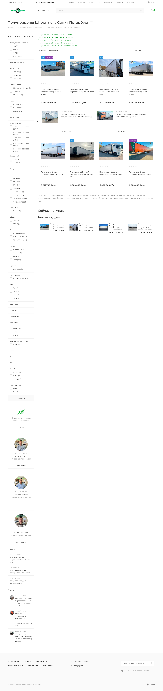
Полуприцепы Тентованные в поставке (55, 37)
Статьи (11, 590)
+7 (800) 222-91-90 (82, 661)
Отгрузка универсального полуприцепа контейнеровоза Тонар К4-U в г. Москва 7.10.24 (23, 620)
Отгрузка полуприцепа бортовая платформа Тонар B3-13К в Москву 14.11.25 (23, 601)
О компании (13, 661)
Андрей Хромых (21, 494)
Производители (15, 665)
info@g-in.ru (79, 666)
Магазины (33, 665)
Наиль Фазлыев (21, 533)
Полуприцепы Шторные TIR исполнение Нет (57, 43)
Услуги (27, 661)
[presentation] (37, 121)
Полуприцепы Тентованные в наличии (55, 35)
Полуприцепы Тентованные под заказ (54, 40)
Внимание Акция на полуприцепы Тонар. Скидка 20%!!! (20, 559)
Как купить (41, 661)
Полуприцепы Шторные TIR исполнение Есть (58, 46)
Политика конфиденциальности (137, 671)
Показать (21, 398)
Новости (11, 549)
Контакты (48, 665)
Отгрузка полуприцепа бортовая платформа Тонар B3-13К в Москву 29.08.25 (23, 637)
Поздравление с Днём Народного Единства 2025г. (20, 571)
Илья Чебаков (21, 456)
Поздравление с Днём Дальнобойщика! (18, 582)
